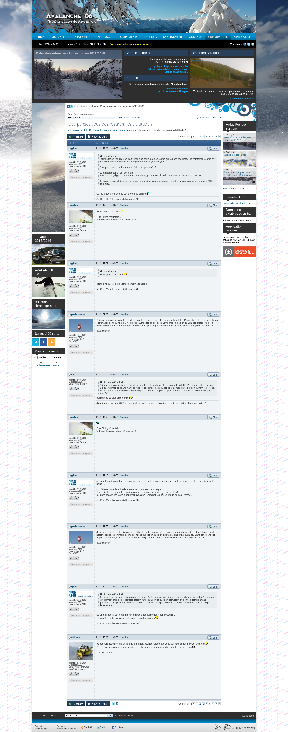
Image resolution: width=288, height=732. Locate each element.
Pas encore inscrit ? (210, 117)
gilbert (74, 148)
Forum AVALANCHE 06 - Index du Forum (88, 130)
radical (74, 205)
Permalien (124, 148)
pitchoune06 (78, 314)
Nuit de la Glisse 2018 (234, 154)
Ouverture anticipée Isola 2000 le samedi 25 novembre (238, 173)
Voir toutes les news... (234, 188)
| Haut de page (246, 715)
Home (94, 106)
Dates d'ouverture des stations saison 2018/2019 (239, 139)
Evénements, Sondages (124, 130)
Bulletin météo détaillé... (48, 365)
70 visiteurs (235, 44)
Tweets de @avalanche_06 (237, 203)
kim (73, 374)
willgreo (75, 637)
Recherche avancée (129, 117)
